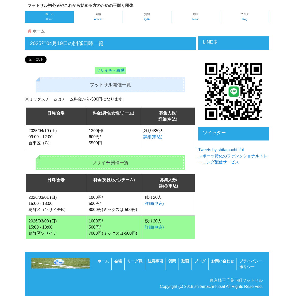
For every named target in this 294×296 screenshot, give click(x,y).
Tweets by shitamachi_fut (221, 150)
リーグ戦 (134, 261)
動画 (195, 17)
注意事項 (155, 261)
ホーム (49, 17)
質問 (147, 17)
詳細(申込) (153, 137)
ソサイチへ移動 (110, 70)
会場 (98, 17)
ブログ (244, 17)
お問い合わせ (222, 261)
